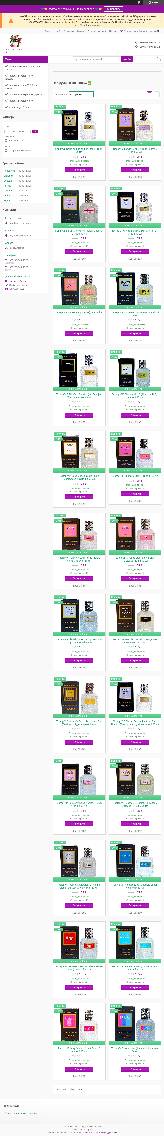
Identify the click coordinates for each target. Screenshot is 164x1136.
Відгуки (80, 31)
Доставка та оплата (97, 31)
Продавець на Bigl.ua (82, 1130)
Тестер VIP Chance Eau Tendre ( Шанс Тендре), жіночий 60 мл (135, 559)
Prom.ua (97, 1127)
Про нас (113, 31)
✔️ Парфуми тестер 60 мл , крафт (23, 94)
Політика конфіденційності (106, 1133)
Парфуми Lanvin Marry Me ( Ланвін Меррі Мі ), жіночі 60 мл (79, 232)
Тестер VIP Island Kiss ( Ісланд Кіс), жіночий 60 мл (135, 1050)
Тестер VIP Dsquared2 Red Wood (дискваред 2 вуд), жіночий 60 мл (79, 968)
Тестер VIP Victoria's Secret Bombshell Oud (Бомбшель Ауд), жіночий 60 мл (79, 723)
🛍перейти (113, 9)
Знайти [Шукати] (127, 59)
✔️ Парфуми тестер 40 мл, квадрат (19, 77)
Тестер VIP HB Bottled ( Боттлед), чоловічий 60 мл (135, 314)
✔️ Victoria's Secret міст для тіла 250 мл (22, 68)
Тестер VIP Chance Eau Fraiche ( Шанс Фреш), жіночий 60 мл (79, 559)
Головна (48, 31)
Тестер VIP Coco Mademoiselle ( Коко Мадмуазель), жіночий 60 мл (79, 477)
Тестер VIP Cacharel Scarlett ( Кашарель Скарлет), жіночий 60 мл (135, 804)
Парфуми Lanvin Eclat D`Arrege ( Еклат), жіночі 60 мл (135, 150)
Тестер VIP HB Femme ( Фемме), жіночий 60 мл (79, 314)
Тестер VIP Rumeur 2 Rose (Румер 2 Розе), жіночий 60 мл (79, 804)
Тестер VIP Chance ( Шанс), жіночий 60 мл (135, 476)
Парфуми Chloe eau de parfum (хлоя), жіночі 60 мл (79, 150)
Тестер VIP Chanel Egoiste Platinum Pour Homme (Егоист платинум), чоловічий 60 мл (135, 723)
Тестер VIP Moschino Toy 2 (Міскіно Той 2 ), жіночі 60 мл (135, 232)
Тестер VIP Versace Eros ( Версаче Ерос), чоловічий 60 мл (134, 886)
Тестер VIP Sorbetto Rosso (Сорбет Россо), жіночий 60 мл (135, 968)
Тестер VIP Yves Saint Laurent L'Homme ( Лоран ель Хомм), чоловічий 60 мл (79, 886)
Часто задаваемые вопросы (22, 1113)
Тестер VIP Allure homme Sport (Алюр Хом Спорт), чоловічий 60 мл (79, 641)
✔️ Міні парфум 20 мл (17, 107)
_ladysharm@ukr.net (18, 281)
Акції (58, 31)
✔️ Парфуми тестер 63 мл (19, 100)
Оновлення (68, 31)
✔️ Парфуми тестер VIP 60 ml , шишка (22, 86)
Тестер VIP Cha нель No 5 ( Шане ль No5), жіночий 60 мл (135, 396)
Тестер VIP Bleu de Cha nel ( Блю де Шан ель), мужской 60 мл (135, 641)
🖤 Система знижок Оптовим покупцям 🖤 (140, 31)
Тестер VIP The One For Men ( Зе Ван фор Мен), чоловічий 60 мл (79, 396)
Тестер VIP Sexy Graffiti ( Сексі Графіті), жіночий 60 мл (79, 1050)
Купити (81, 170)
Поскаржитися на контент (80, 1133)
